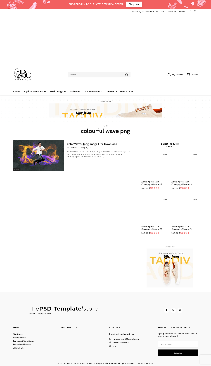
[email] (178, 344)
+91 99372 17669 (176, 11)
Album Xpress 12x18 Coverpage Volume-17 (151, 183)
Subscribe (178, 353)
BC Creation (72, 147)
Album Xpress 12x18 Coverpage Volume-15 (151, 227)
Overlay (17, 169)
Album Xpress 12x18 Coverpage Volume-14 (181, 227)
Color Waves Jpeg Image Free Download (95, 144)
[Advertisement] (105, 37)
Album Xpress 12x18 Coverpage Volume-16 (181, 183)
